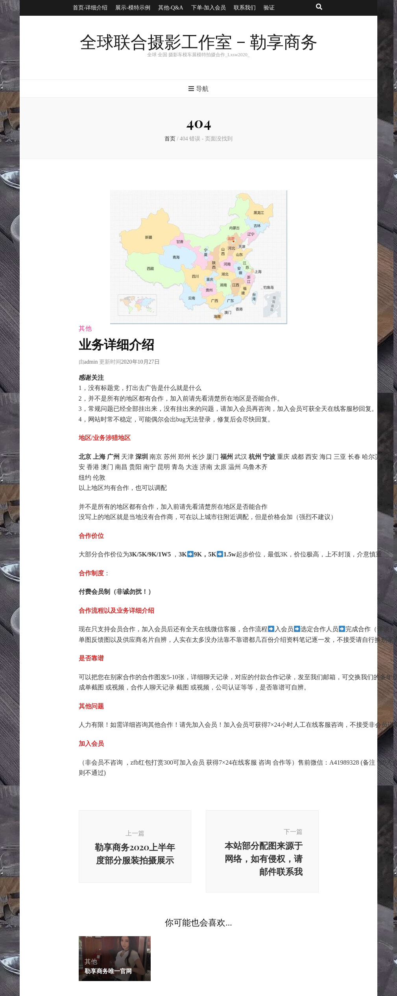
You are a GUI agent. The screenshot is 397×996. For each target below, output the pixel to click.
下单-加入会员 (208, 8)
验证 (269, 8)
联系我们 (245, 8)
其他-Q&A (170, 8)
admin (91, 362)
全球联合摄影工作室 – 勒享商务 (199, 42)
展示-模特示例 (132, 8)
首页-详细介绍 (90, 8)
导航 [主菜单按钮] (198, 88)
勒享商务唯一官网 (108, 971)
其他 (85, 328)
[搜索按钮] (319, 7)
